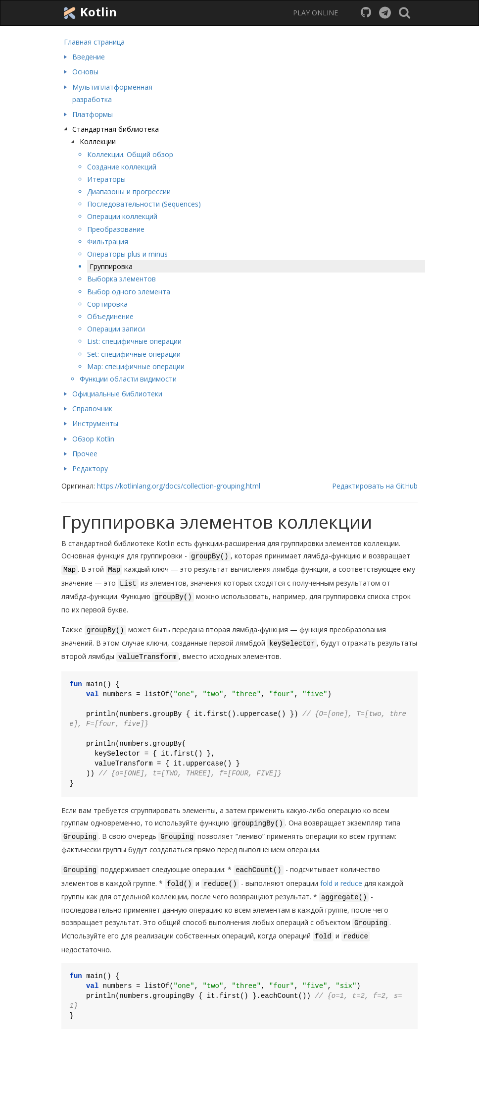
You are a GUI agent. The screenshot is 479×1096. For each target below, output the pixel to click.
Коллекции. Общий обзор (130, 154)
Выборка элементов (121, 278)
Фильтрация (107, 241)
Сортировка (107, 304)
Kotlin (89, 12)
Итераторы (106, 179)
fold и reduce (341, 883)
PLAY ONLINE (315, 12)
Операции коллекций (122, 216)
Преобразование (115, 229)
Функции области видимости (128, 379)
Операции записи (116, 328)
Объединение (110, 316)
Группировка (111, 266)
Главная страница (94, 42)
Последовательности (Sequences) (144, 204)
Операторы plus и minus (127, 254)
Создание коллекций (121, 166)
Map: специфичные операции (136, 366)
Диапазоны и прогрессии (129, 191)
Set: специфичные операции (134, 354)
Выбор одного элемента (128, 291)
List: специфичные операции (134, 341)
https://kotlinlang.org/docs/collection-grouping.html (178, 486)
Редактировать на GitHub (375, 486)
